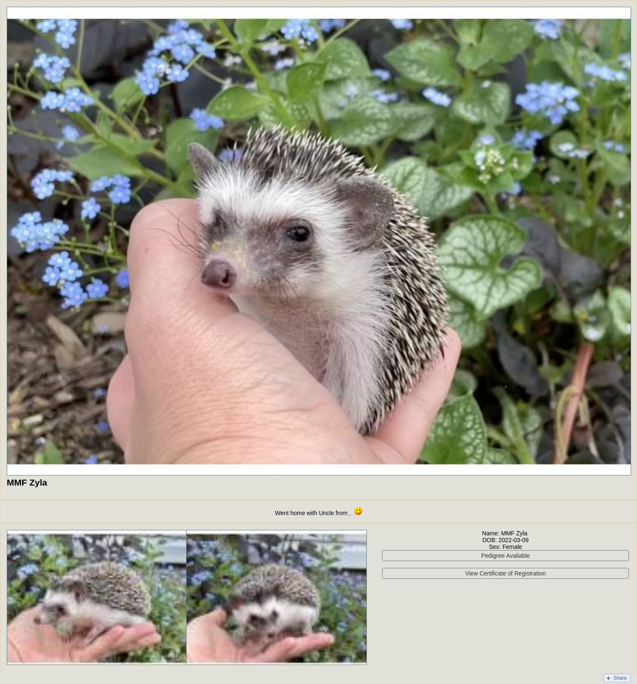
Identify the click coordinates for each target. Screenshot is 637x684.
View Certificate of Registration (505, 573)
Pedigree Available (505, 555)
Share (620, 678)
